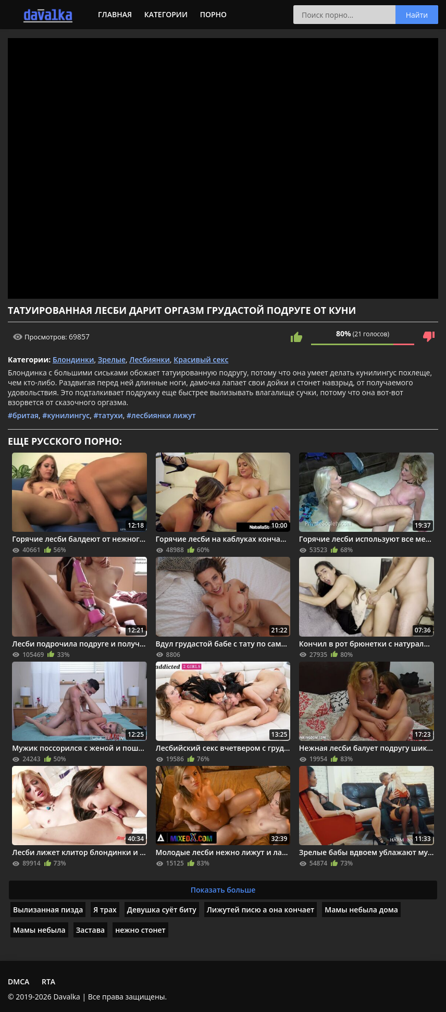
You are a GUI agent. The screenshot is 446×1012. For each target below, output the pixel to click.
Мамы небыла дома (361, 910)
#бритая (23, 415)
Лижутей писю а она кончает (261, 910)
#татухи (108, 415)
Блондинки (73, 359)
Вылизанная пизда (48, 910)
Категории (166, 14)
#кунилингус (66, 415)
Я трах (104, 910)
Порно (213, 14)
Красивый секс (201, 359)
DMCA (18, 981)
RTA (48, 981)
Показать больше (223, 890)
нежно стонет (140, 930)
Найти (417, 15)
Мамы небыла (39, 930)
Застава (90, 930)
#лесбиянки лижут (161, 415)
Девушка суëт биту (161, 910)
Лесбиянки (149, 359)
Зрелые (112, 359)
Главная (115, 14)
